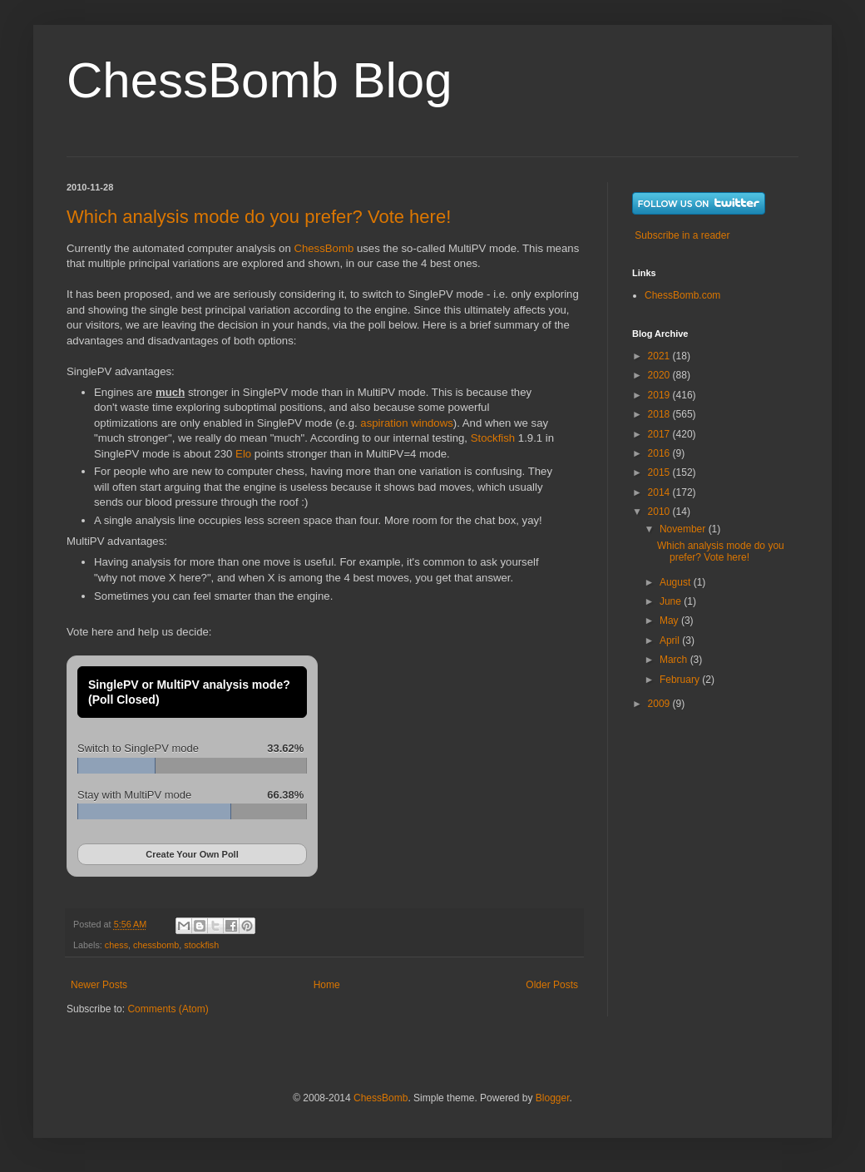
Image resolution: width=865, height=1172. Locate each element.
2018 (660, 414)
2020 (660, 375)
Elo (243, 454)
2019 (660, 395)
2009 (660, 704)
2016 (660, 453)
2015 (660, 472)
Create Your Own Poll (192, 854)
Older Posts (552, 985)
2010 (660, 511)
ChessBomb (323, 248)
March (675, 659)
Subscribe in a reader (682, 235)
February (681, 679)
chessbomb (156, 945)
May (670, 620)
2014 (660, 492)
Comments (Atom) (167, 1009)
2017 (660, 434)
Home (327, 985)
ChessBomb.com (682, 295)
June (672, 601)
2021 (660, 356)
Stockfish (493, 438)
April (671, 640)
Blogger (553, 1098)
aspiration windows (406, 423)
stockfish (201, 945)
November (684, 529)
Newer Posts (99, 985)
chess (116, 945)
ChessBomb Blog (259, 80)
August (677, 582)
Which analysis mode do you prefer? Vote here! (259, 216)
